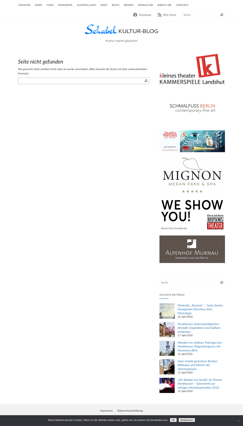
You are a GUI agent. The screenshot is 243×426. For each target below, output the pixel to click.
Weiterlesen (186, 420)
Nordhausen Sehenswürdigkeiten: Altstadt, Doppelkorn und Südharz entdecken (199, 328)
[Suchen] (221, 15)
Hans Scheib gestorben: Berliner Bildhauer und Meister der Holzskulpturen (198, 365)
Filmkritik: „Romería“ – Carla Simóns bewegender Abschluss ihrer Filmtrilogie (200, 309)
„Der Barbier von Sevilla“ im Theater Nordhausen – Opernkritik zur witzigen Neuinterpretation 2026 (200, 383)
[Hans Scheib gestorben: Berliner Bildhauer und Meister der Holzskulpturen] (167, 367)
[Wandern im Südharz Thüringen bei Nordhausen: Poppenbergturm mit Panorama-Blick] (167, 349)
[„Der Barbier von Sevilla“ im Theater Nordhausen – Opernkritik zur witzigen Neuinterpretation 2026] (167, 386)
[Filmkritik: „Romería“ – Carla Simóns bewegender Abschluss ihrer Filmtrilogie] (167, 311)
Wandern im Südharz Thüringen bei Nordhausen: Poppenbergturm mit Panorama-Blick (200, 346)
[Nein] (238, 421)
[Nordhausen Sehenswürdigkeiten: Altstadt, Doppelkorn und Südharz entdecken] (167, 330)
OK (173, 420)
